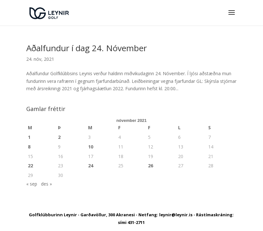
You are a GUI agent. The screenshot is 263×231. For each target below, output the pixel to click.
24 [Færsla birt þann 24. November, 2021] (90, 166)
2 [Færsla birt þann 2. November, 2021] (59, 137)
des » (46, 184)
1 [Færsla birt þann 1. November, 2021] (29, 137)
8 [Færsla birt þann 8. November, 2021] (29, 147)
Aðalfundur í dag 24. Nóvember (86, 48)
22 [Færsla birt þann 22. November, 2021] (30, 166)
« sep (31, 184)
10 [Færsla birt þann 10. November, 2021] (90, 147)
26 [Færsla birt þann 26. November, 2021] (150, 166)
